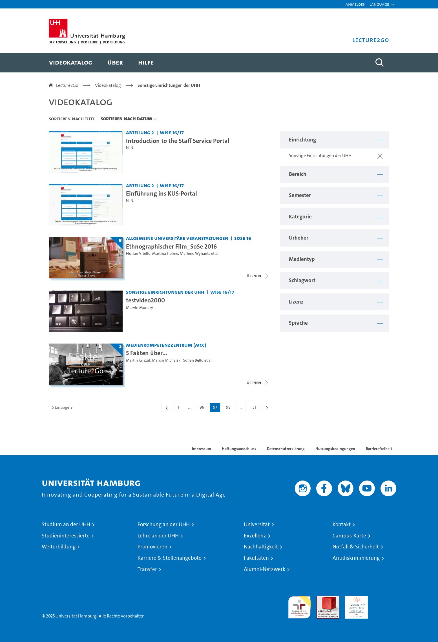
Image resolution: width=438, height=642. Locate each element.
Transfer (147, 569)
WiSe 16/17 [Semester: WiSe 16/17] (172, 132)
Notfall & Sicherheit (356, 546)
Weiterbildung (59, 546)
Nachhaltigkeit (261, 546)
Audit (322, 599)
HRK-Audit (355, 599)
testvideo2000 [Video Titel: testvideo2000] (145, 300)
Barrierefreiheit (379, 448)
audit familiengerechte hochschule (299, 606)
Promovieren (152, 546)
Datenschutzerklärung (286, 448)
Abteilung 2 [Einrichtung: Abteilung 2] (140, 132)
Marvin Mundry (139, 307)
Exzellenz (255, 535)
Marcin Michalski (167, 360)
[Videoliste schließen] (258, 276)
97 (216, 408)
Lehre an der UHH (158, 535)
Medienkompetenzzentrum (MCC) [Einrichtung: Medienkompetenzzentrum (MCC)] (166, 344)
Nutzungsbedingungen (335, 448)
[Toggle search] (379, 62)
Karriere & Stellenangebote (170, 558)
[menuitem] (70, 62)
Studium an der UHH (66, 524)
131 (255, 408)
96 (203, 408)
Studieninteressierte (66, 535)
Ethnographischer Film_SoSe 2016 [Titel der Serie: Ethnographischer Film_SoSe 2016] (171, 246)
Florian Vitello (138, 253)
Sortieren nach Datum (126, 118)
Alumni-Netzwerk (264, 569)
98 (230, 408)
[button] (379, 4)
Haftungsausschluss (239, 448)
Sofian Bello (193, 360)
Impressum (201, 448)
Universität (257, 524)
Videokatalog (108, 85)
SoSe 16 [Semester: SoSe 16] (242, 238)
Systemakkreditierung (384, 599)
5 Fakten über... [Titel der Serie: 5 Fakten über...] (146, 353)
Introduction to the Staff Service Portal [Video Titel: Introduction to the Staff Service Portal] (177, 140)
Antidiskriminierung (356, 558)
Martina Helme (165, 253)
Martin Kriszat (138, 360)
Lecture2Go (67, 85)
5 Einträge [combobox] (63, 407)
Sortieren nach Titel (72, 118)
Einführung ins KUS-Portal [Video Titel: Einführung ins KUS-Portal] (161, 193)
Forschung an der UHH (164, 524)
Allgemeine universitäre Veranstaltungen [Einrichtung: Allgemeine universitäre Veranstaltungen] (177, 238)
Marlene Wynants (195, 253)
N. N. (130, 147)
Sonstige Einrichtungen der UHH (169, 85)
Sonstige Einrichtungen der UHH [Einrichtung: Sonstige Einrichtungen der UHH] (165, 291)
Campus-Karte (349, 535)
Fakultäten (256, 558)
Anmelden (356, 4)
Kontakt (342, 524)
